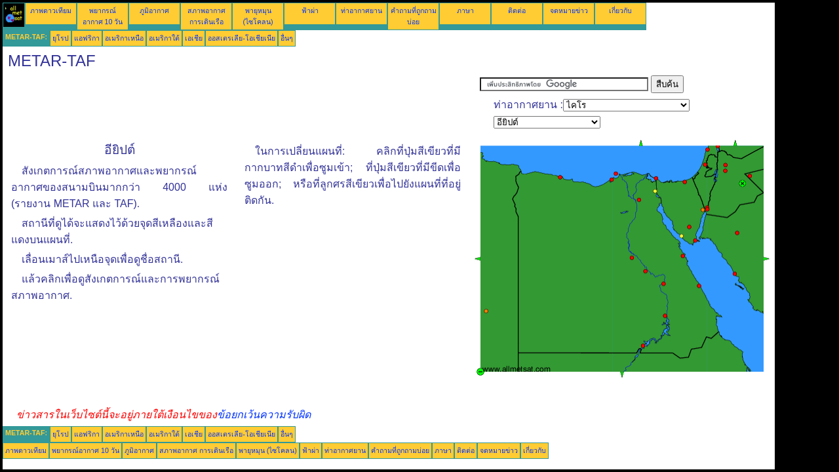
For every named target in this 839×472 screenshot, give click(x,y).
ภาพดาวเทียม (50, 10)
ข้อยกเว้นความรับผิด (264, 414)
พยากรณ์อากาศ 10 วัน (85, 450)
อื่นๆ (287, 38)
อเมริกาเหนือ (124, 38)
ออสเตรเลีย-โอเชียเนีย (241, 38)
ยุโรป (60, 38)
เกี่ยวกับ (620, 10)
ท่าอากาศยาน (361, 10)
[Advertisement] (241, 104)
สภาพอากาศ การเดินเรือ (196, 450)
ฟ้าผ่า (310, 10)
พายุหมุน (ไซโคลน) (268, 450)
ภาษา (465, 10)
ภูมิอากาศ (154, 10)
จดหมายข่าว (569, 10)
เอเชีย (194, 38)
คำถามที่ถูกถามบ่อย (400, 450)
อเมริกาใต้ (164, 38)
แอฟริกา (87, 38)
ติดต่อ (517, 10)
